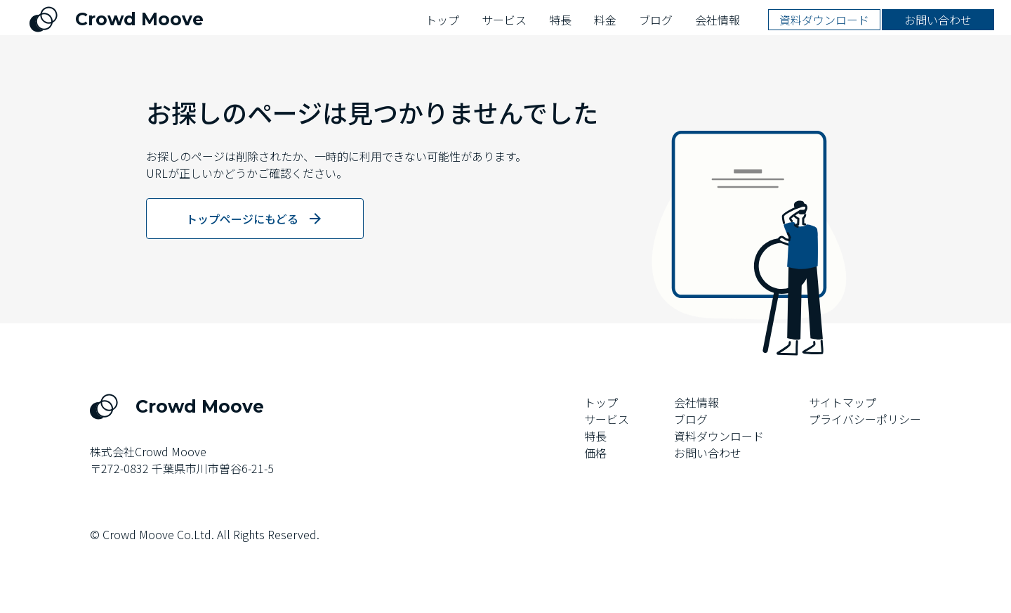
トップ (601, 402)
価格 (595, 452)
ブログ (691, 419)
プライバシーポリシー (865, 419)
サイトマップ (842, 402)
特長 (595, 435)
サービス (606, 419)
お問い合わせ (707, 452)
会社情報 (696, 402)
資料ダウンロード (719, 435)
